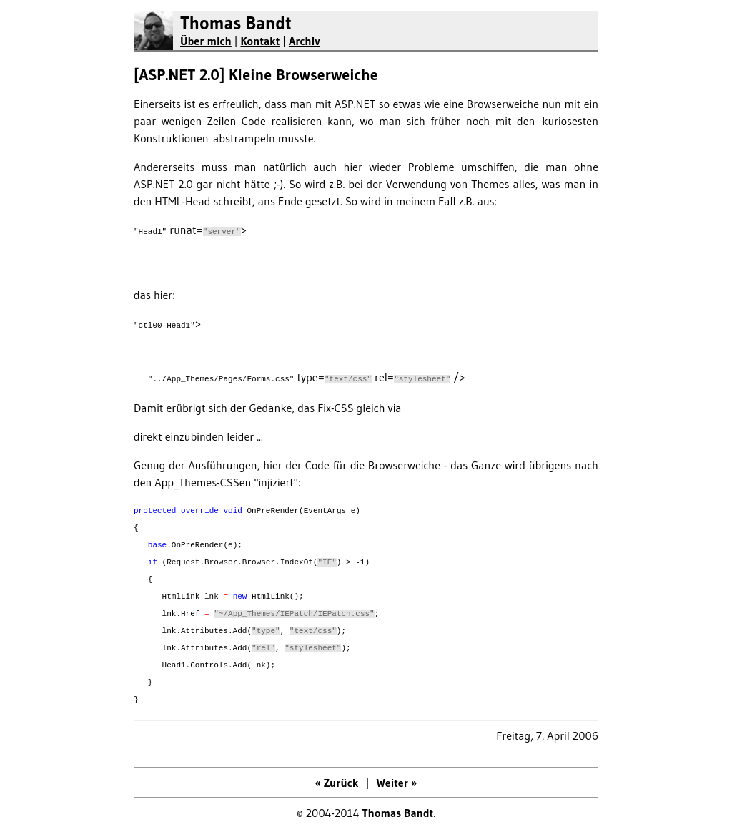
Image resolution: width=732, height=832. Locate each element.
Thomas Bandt (236, 23)
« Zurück (337, 782)
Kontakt (260, 41)
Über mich (206, 41)
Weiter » (397, 782)
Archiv (304, 41)
